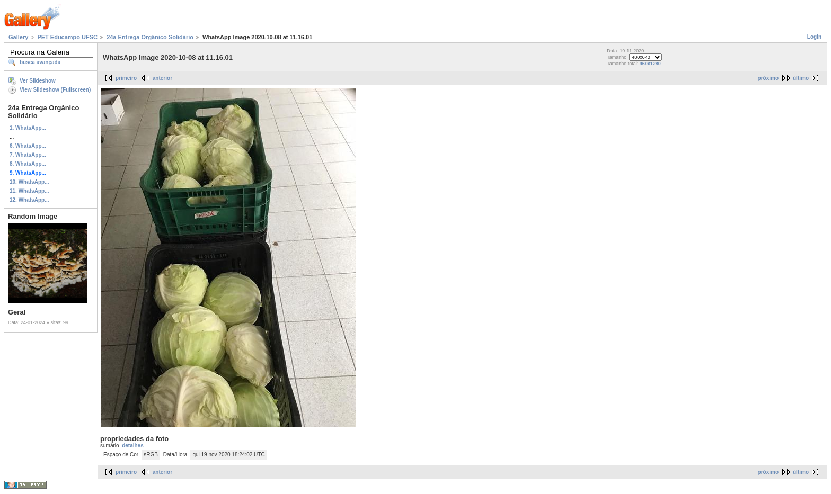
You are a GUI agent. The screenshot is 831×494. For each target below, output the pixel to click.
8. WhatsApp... (28, 164)
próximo (768, 78)
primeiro (126, 78)
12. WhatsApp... (29, 200)
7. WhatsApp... (28, 155)
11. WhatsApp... (29, 191)
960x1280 (650, 63)
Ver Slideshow (38, 81)
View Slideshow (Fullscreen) (55, 90)
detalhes (133, 445)
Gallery (18, 37)
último (801, 78)
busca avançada (40, 62)
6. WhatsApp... (28, 146)
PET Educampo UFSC (67, 37)
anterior (162, 78)
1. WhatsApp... (28, 128)
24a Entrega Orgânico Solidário (150, 37)
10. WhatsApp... (29, 182)
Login (814, 37)
